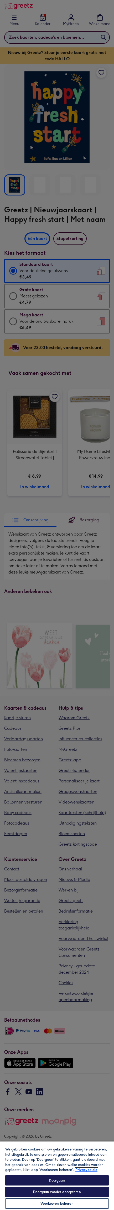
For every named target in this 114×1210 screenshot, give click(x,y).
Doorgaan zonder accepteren (57, 1192)
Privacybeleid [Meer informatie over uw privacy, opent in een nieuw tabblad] (86, 1170)
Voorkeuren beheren (56, 1204)
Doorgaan (57, 1180)
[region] (57, 1175)
